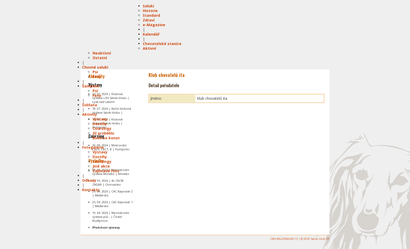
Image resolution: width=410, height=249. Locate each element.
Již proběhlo (103, 133)
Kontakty (91, 189)
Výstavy (100, 119)
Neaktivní (102, 53)
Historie (150, 10)
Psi (95, 71)
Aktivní (149, 48)
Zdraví (149, 20)
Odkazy (89, 180)
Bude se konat (106, 137)
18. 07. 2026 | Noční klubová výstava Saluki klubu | (111, 110)
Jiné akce (101, 166)
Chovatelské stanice (162, 43)
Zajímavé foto (106, 170)
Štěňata (89, 104)
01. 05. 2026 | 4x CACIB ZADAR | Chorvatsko (107, 182)
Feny (97, 76)
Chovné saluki (95, 67)
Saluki (148, 5)
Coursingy (102, 128)
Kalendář (151, 34)
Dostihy (100, 123)
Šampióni (90, 86)
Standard (151, 15)
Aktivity (89, 114)
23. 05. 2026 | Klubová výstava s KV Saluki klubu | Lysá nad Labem (110, 98)
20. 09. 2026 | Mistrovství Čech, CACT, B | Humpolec (111, 147)
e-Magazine (154, 24)
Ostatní (100, 57)
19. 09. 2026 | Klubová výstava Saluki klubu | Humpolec (107, 123)
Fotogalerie (93, 147)
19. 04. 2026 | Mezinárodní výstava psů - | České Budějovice (110, 217)
